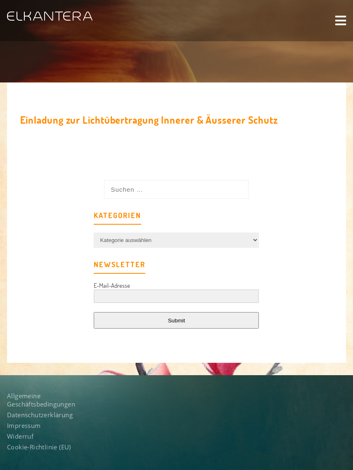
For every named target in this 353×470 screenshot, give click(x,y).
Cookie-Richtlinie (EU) (39, 448)
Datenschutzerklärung (40, 416)
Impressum (24, 427)
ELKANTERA (50, 16)
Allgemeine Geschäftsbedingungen (41, 401)
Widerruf (20, 437)
